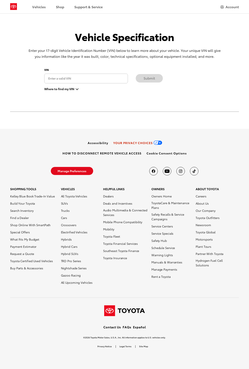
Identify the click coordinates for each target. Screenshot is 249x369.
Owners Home (161, 196)
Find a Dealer (19, 218)
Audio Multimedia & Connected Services (125, 212)
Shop (60, 6)
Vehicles (39, 6)
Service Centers (162, 226)
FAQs (127, 327)
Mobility (108, 229)
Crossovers (68, 225)
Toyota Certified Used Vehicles (31, 261)
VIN (46, 70)
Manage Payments (164, 269)
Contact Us (112, 327)
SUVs (64, 203)
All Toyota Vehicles (74, 196)
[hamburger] (229, 6)
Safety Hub (159, 240)
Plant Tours (203, 246)
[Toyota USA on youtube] (167, 171)
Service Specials (162, 233)
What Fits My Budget (24, 239)
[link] (98, 143)
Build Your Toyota (22, 203)
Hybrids (66, 239)
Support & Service (88, 6)
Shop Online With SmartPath (30, 225)
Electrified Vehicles (74, 232)
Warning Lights (162, 255)
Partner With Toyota (209, 254)
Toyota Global (206, 232)
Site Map (143, 346)
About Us (202, 203)
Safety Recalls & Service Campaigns (167, 216)
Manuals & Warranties (166, 262)
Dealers (108, 196)
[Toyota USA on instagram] (180, 171)
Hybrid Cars (69, 246)
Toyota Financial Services (120, 243)
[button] (167, 153)
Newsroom (203, 225)
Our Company (206, 210)
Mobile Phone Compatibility (122, 222)
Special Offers (20, 232)
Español (139, 327)
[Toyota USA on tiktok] (194, 171)
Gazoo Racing (71, 275)
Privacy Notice (104, 346)
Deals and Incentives (117, 203)
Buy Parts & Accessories (26, 268)
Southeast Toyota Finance (121, 251)
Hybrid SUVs (69, 254)
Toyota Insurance (115, 258)
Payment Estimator (23, 246)
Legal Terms (125, 346)
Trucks (65, 210)
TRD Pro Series (71, 261)
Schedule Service (163, 248)
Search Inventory (21, 210)
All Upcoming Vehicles (77, 282)
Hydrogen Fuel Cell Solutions (209, 262)
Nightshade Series (74, 268)
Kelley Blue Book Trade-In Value (32, 196)
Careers (201, 196)
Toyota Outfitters (207, 218)
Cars (64, 218)
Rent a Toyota (161, 276)
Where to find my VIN (59, 88)
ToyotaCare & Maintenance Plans (170, 205)
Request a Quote (22, 254)
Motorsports (204, 239)
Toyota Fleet (111, 236)
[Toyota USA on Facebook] (153, 171)
